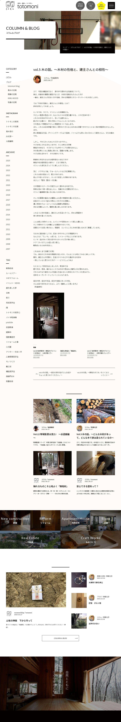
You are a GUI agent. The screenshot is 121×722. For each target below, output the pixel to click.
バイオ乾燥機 (11, 317)
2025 (8, 160)
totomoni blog (13, 86)
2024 (8, 165)
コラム (8, 77)
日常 (8, 292)
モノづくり (10, 361)
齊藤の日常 (12, 94)
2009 (8, 239)
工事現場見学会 (12, 356)
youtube (9, 322)
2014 (8, 214)
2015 (8, 209)
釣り (8, 297)
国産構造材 (10, 337)
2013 (8, 219)
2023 (8, 170)
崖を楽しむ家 (11, 287)
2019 (8, 190)
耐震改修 (9, 381)
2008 (8, 244)
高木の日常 (12, 90)
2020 (8, 185)
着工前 (8, 366)
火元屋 (8, 346)
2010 (8, 234)
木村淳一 (9, 136)
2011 (8, 229)
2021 (8, 180)
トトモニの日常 (12, 126)
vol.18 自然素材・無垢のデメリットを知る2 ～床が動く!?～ (44, 352)
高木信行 (9, 131)
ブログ (8, 82)
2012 (8, 224)
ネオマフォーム (12, 278)
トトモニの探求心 (13, 312)
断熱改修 (9, 268)
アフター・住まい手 (14, 351)
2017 (8, 199)
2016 (8, 204)
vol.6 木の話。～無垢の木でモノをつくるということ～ (93, 373)
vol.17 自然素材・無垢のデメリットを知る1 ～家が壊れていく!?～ (99, 352)
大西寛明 (9, 141)
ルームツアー (11, 273)
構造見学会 (10, 371)
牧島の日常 (12, 102)
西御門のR (10, 376)
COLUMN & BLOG (60, 638)
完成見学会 (10, 302)
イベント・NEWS (13, 283)
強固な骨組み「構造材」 (68, 351)
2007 (8, 249)
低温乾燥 (9, 327)
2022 (8, 175)
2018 (8, 195)
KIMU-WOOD (13, 98)
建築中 (8, 332)
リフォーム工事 (12, 342)
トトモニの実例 (12, 121)
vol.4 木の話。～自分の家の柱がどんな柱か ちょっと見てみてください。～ (56, 373)
